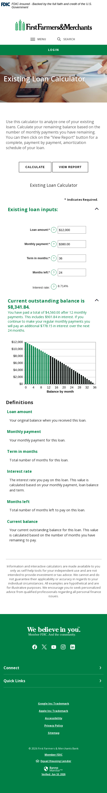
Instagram (63, 647)
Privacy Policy (53, 725)
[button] (53, 209)
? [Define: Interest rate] (53, 286)
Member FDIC (53, 754)
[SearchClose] (66, 39)
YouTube (53, 647)
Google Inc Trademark (53, 703)
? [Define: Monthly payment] (53, 244)
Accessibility (53, 718)
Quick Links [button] (14, 680)
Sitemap (53, 733)
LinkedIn (72, 647)
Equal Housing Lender (56, 761)
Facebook (34, 647)
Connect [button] (11, 667)
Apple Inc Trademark (53, 711)
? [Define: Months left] (53, 272)
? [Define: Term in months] (53, 258)
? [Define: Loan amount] (53, 229)
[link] (53, 770)
